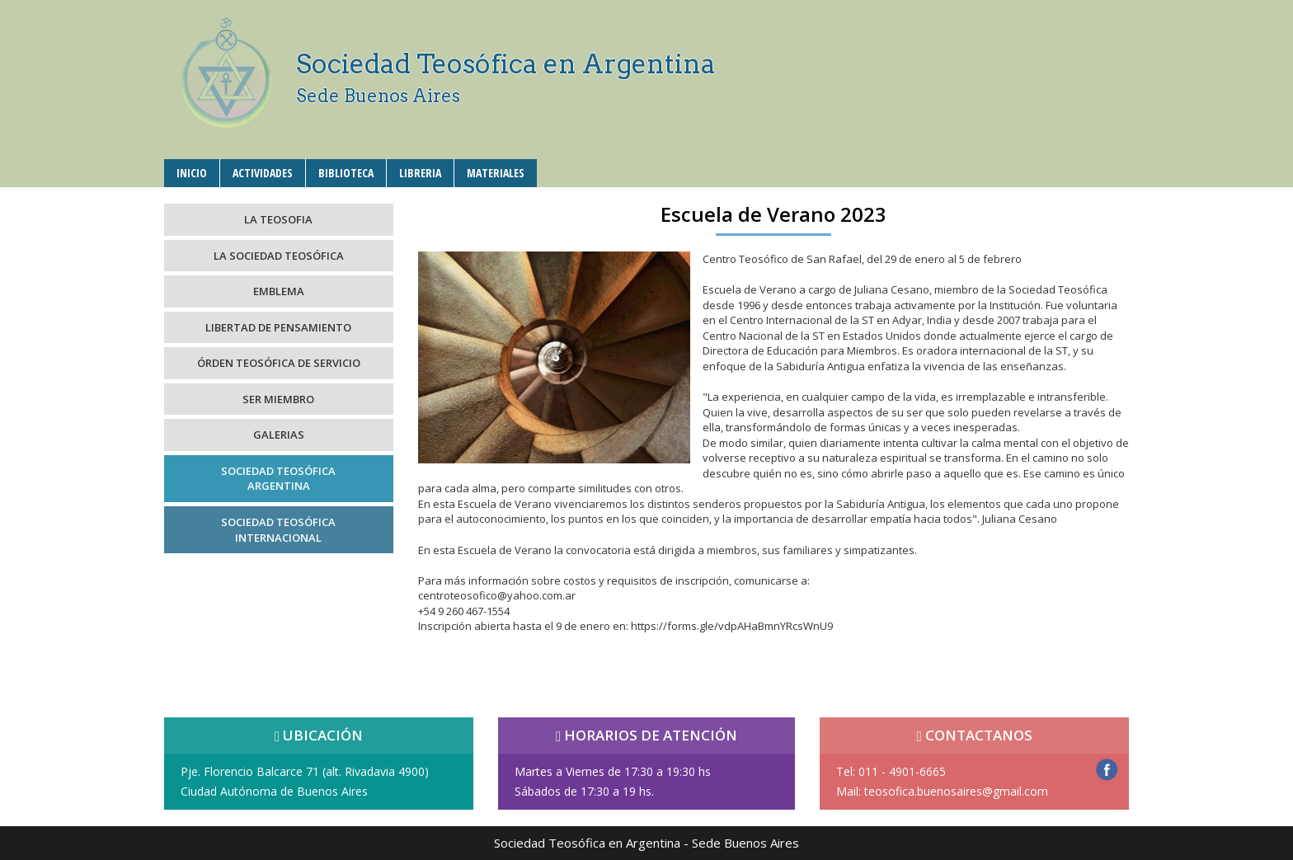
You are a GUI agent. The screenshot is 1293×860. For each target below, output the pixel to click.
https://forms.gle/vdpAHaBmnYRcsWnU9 (732, 625)
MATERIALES (495, 173)
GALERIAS (278, 434)
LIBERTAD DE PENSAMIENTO (278, 327)
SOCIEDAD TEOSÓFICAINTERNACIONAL (278, 530)
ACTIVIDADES (263, 173)
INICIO (191, 173)
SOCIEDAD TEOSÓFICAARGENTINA (278, 478)
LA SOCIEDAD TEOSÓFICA (279, 255)
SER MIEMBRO (278, 399)
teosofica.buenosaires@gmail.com (956, 791)
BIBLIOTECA (346, 173)
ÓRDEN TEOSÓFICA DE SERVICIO (278, 362)
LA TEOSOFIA (278, 219)
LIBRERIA (420, 173)
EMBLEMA (278, 291)
